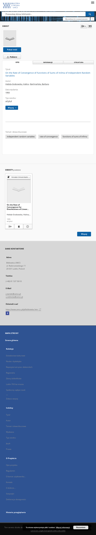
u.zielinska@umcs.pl (14, 297)
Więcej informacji (63, 527)
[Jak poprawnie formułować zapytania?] (92, 19)
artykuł (8, 101)
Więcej (84, 234)
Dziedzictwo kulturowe (15, 355)
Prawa (8, 449)
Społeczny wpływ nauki (15, 390)
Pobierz (11, 57)
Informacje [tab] (48, 62)
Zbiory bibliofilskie (13, 378)
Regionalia (10, 373)
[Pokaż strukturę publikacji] (18, 177)
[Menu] (92, 2)
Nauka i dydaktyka (14, 361)
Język (8, 443)
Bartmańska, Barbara (39, 84)
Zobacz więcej (12, 398)
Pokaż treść (12, 49)
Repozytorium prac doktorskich (19, 367)
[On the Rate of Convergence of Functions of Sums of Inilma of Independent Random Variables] (9, 38)
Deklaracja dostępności (16, 499)
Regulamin (10, 471)
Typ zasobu (11, 437)
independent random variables (21, 136)
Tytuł (8, 415)
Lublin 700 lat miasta (15, 384)
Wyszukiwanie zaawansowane (76, 19)
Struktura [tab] (78, 62)
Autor (8, 420)
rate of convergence (49, 136)
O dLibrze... (11, 488)
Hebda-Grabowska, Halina (17, 84)
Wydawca (10, 432)
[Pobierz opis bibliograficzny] (9, 227)
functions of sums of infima (75, 136)
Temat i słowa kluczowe (16, 426)
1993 (7, 92)
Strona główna (11, 340)
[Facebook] (7, 313)
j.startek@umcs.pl (13, 294)
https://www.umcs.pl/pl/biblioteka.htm (23, 309)
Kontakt (9, 482)
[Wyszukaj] (90, 14)
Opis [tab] (17, 62)
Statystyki (10, 493)
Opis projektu (11, 465)
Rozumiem (80, 527)
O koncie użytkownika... (16, 476)
